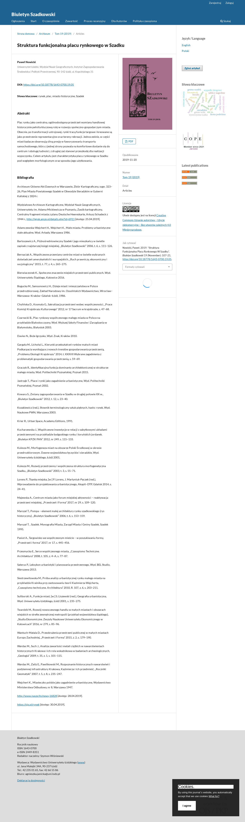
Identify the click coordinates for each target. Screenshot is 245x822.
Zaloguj (229, 2)
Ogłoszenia (18, 21)
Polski (185, 50)
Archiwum (44, 33)
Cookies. (186, 787)
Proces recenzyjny (94, 21)
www (81, 762)
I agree (187, 805)
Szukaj (225, 21)
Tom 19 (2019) (63, 33)
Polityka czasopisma (145, 21)
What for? (214, 796)
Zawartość (71, 21)
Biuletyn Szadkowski (33, 14)
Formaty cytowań (135, 266)
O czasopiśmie (50, 21)
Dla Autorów (119, 21)
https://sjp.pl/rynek (28, 704)
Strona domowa (25, 33)
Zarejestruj (215, 2)
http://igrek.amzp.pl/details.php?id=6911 (51, 219)
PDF (130, 141)
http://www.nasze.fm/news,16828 (37, 695)
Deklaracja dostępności (31, 780)
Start (33, 21)
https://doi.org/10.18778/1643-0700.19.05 (48, 84)
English (186, 45)
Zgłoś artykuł (192, 68)
